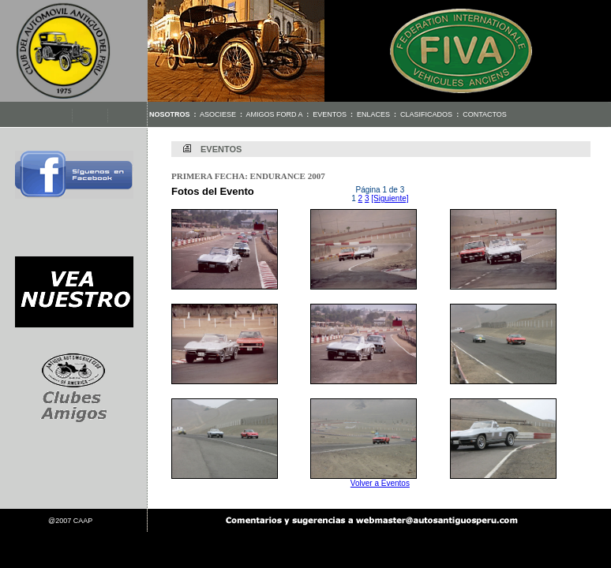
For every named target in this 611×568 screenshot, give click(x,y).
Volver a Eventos (380, 483)
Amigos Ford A (274, 114)
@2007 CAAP (70, 521)
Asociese (218, 114)
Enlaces (373, 114)
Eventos (330, 114)
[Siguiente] (389, 198)
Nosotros (169, 114)
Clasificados (426, 114)
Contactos (485, 114)
